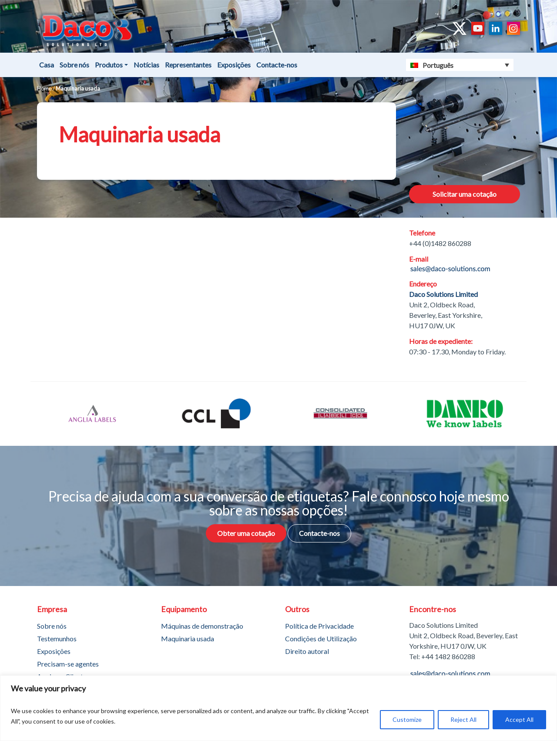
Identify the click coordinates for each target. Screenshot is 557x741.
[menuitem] (460, 65)
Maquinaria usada (187, 638)
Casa (46, 65)
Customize (407, 719)
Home (44, 88)
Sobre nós (74, 65)
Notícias (146, 65)
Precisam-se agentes (68, 664)
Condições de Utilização (321, 638)
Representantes (188, 65)
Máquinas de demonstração (202, 626)
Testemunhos (57, 638)
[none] (460, 65)
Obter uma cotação (246, 533)
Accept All (519, 719)
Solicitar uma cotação (465, 194)
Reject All (463, 719)
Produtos (109, 65)
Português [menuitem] (438, 65)
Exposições (234, 65)
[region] (278, 708)
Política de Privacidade (319, 626)
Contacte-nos (276, 65)
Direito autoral (307, 651)
